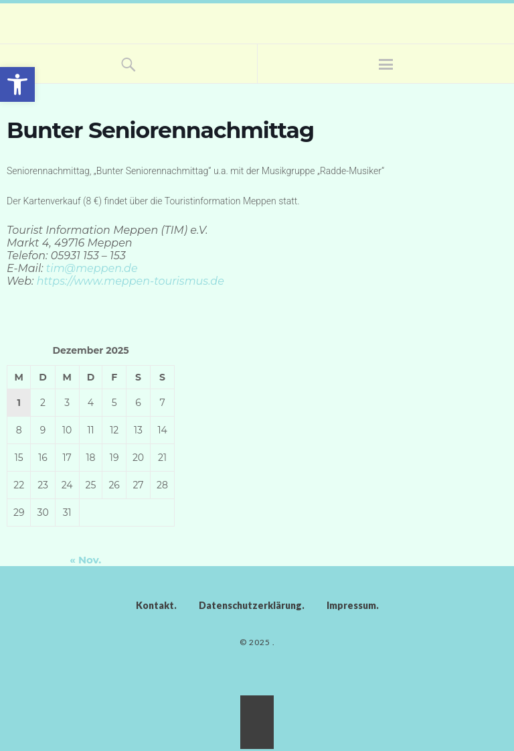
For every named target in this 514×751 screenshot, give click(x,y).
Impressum (351, 605)
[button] (17, 84)
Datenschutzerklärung (250, 605)
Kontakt (155, 605)
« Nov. (85, 559)
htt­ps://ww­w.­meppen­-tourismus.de (130, 281)
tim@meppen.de (92, 268)
